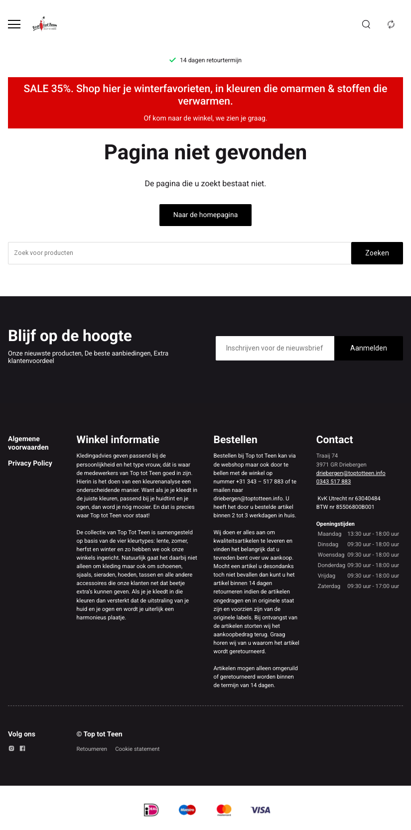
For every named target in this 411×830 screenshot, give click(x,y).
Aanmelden (368, 348)
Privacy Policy (30, 464)
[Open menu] (14, 24)
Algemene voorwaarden (28, 443)
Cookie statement (137, 748)
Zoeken (377, 253)
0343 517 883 (333, 481)
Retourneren (92, 748)
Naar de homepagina (205, 215)
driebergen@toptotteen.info (351, 473)
